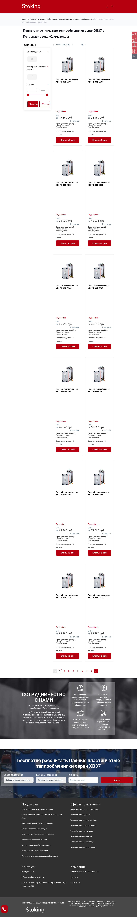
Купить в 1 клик (68, 140)
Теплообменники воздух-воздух (83, 847)
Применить (33, 104)
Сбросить (46, 104)
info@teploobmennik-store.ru (33, 877)
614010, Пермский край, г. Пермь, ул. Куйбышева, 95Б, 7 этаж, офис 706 (44, 884)
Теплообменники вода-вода (81, 831)
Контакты (74, 877)
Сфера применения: (13, 775)
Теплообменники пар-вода (81, 836)
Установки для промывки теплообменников (40, 856)
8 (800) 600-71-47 (28, 872)
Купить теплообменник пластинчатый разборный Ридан (42, 816)
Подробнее (61, 111)
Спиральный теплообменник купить (36, 845)
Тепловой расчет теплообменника (84, 872)
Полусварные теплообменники (34, 840)
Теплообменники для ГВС (80, 815)
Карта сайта (75, 883)
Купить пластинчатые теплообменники (37, 809)
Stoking (43, 903)
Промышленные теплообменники (84, 809)
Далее (117, 780)
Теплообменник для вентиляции (83, 826)
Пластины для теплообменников (35, 851)
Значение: (73, 775)
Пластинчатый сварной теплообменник (38, 834)
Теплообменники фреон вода (82, 842)
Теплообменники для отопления (83, 820)
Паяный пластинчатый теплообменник (37, 823)
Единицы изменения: (46, 775)
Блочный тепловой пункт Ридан (34, 829)
